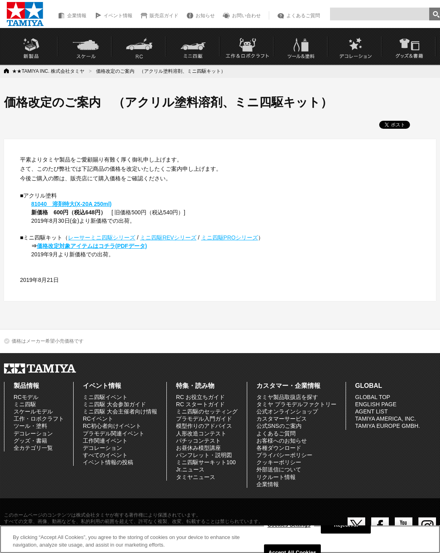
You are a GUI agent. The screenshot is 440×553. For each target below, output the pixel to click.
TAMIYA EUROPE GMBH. (387, 426)
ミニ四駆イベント (105, 397)
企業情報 (76, 15)
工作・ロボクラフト (39, 418)
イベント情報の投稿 (108, 462)
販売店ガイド (164, 15)
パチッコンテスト (198, 440)
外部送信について (278, 469)
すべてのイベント (105, 455)
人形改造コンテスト (201, 433)
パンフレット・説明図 (204, 455)
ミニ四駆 (25, 404)
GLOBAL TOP (372, 397)
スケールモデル (33, 411)
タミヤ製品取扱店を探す (287, 397)
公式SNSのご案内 (279, 426)
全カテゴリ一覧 (33, 448)
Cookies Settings (289, 525)
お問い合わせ (246, 15)
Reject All (346, 525)
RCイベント (98, 418)
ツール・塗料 (30, 426)
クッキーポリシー (278, 462)
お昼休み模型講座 (198, 448)
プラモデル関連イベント (113, 433)
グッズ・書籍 (30, 440)
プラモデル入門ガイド (204, 418)
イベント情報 (118, 15)
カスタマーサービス (281, 418)
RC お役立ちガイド (200, 397)
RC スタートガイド (200, 404)
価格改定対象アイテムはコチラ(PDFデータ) (92, 246)
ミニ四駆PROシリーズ (229, 237)
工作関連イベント (105, 440)
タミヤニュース (195, 477)
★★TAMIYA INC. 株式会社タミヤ (48, 71)
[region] (220, 539)
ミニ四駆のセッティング (207, 411)
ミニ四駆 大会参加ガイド (114, 404)
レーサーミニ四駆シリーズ (101, 237)
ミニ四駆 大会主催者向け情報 (120, 411)
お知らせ (205, 15)
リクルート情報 (276, 477)
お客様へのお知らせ (281, 440)
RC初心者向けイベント (112, 426)
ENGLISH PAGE (375, 404)
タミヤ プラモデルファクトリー (296, 404)
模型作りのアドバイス (204, 426)
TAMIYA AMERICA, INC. (385, 418)
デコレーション (33, 433)
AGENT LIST (371, 411)
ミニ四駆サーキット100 (206, 462)
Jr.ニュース (190, 469)
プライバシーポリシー (284, 455)
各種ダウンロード (278, 448)
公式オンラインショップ (287, 411)
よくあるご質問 (303, 15)
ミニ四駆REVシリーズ (168, 237)
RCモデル (26, 397)
